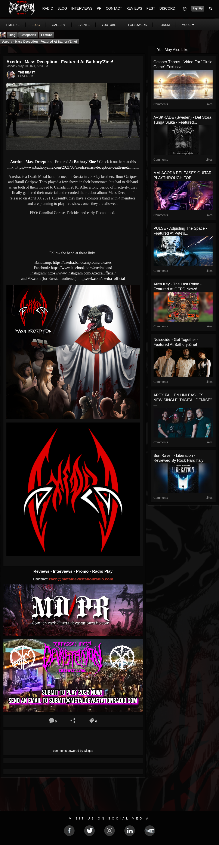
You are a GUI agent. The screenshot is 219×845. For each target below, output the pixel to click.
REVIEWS (134, 8)
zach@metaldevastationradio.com (81, 579)
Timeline (13, 25)
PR (99, 8)
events (84, 25)
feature (46, 35)
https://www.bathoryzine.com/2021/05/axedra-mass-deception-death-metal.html (77, 167)
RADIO (47, 8)
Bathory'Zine (85, 162)
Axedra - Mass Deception (31, 162)
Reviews (41, 571)
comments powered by (73, 750)
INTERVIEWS (81, 8)
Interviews (63, 571)
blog (36, 25)
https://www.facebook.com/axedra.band (81, 268)
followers (137, 25)
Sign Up (198, 8)
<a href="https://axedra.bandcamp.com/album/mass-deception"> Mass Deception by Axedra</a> (73, 232)
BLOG (62, 8)
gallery (58, 25)
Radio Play (102, 571)
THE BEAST (26, 72)
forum (164, 25)
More (188, 25)
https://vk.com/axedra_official (101, 278)
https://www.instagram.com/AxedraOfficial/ (81, 273)
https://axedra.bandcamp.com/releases (82, 262)
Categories (28, 35)
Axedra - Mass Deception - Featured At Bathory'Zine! (39, 41)
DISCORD (167, 8)
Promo (83, 571)
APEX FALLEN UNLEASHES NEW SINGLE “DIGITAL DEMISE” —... (183, 400)
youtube (109, 25)
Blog (12, 35)
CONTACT (114, 8)
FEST (150, 8)
